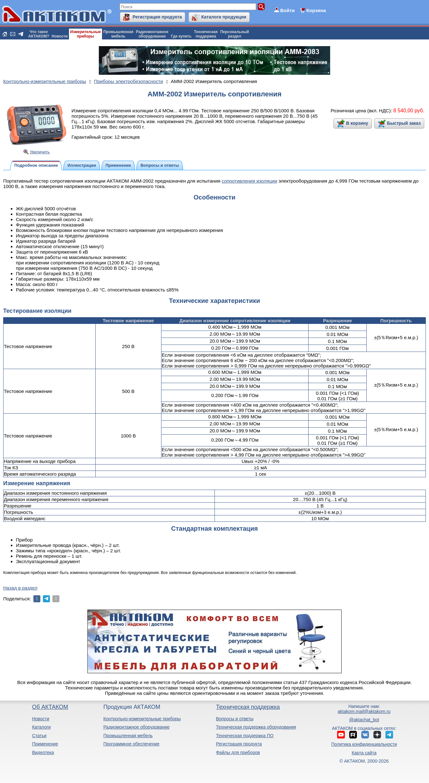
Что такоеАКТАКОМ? (38, 34)
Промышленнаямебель (118, 34)
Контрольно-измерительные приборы (142, 718)
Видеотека (43, 752)
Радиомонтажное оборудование (136, 727)
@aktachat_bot (364, 719)
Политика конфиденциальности (364, 744)
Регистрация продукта (157, 16)
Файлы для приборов (238, 752)
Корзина (316, 10)
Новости (60, 36)
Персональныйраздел (234, 34)
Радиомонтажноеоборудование (152, 34)
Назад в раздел (20, 588)
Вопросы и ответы (235, 718)
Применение (45, 743)
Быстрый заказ (404, 123)
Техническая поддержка (248, 707)
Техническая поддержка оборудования (256, 727)
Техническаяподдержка (206, 34)
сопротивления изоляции (249, 181)
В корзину (357, 123)
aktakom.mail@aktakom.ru (364, 711)
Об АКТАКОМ (50, 707)
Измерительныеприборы (85, 34)
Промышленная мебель (128, 735)
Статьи (39, 735)
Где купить (181, 36)
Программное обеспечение (131, 743)
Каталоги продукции (223, 16)
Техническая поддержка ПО (245, 735)
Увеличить (40, 152)
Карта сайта (364, 752)
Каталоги (41, 727)
